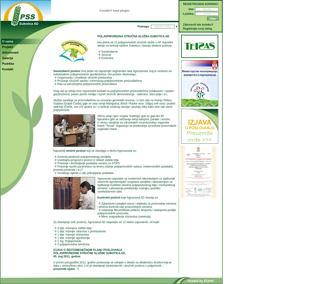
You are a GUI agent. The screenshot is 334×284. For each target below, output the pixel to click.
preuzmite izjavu (64, 269)
